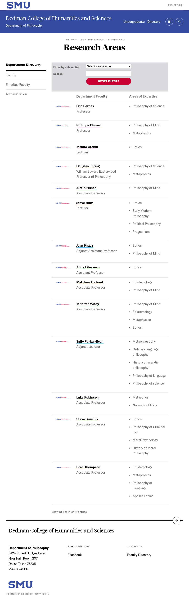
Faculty (11, 75)
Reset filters (108, 81)
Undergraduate (134, 22)
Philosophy (71, 39)
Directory (153, 22)
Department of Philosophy (24, 25)
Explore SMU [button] (175, 5)
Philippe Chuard (88, 125)
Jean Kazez (84, 245)
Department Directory (92, 39)
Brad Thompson (88, 467)
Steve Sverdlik (87, 419)
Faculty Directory (139, 555)
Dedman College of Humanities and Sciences (58, 18)
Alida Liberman (88, 267)
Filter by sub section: (67, 67)
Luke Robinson (87, 397)
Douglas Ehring (88, 166)
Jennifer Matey (87, 304)
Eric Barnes (85, 106)
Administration (16, 94)
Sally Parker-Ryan (90, 341)
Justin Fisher (86, 188)
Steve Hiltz (84, 203)
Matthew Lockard (89, 282)
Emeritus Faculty (18, 85)
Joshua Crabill (87, 147)
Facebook (75, 555)
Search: (58, 73)
